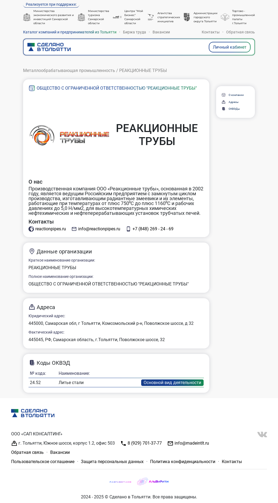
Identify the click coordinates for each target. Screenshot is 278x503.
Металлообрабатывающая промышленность (69, 70)
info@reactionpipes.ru (95, 229)
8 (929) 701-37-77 (141, 443)
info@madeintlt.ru (188, 443)
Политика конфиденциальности (182, 461)
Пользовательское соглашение (42, 461)
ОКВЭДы (231, 109)
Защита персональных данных (112, 461)
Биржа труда (134, 32)
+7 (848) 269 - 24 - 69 (149, 229)
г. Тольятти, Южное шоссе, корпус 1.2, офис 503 (63, 443)
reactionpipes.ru (47, 229)
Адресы (230, 102)
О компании (233, 95)
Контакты (211, 32)
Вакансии (161, 32)
